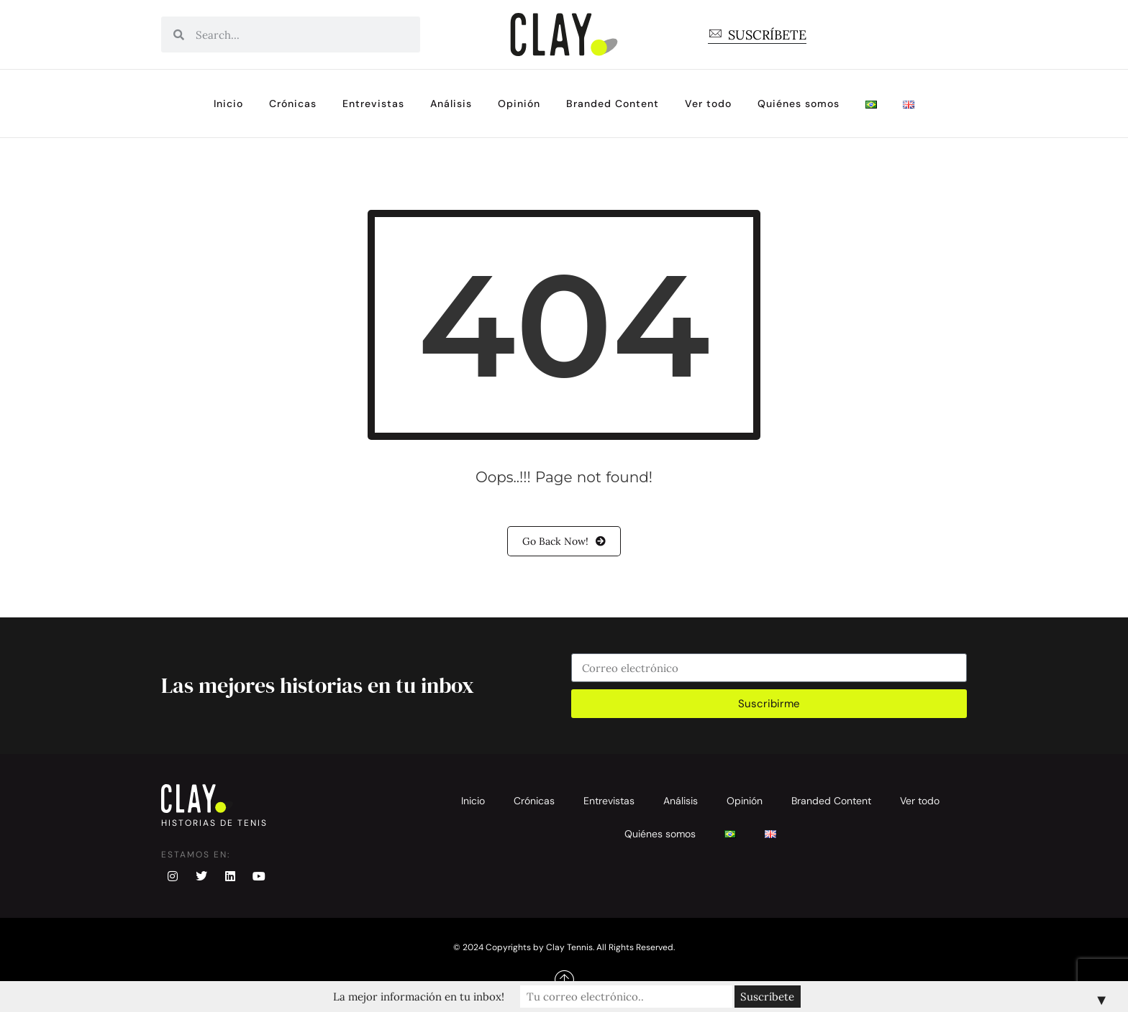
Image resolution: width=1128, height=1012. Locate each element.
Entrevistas (373, 103)
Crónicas (293, 103)
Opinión (519, 103)
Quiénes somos (799, 103)
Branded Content (612, 103)
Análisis (451, 103)
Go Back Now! (564, 541)
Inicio (228, 103)
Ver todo (708, 103)
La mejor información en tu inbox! (438, 996)
